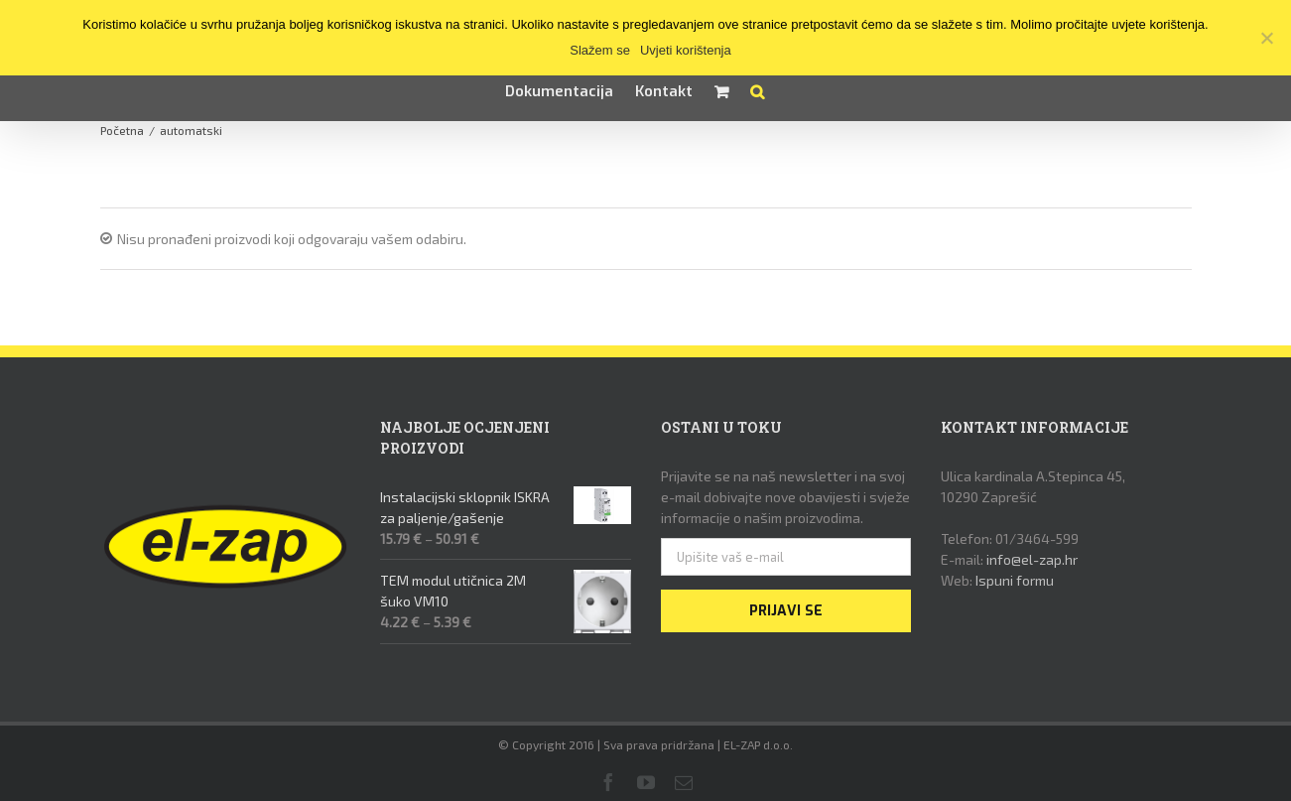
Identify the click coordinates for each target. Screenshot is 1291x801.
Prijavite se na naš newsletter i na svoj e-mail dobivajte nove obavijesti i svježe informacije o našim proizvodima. (785, 496)
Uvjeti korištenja (685, 50)
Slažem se (600, 50)
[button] (757, 91)
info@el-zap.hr (1032, 559)
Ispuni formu (1014, 580)
